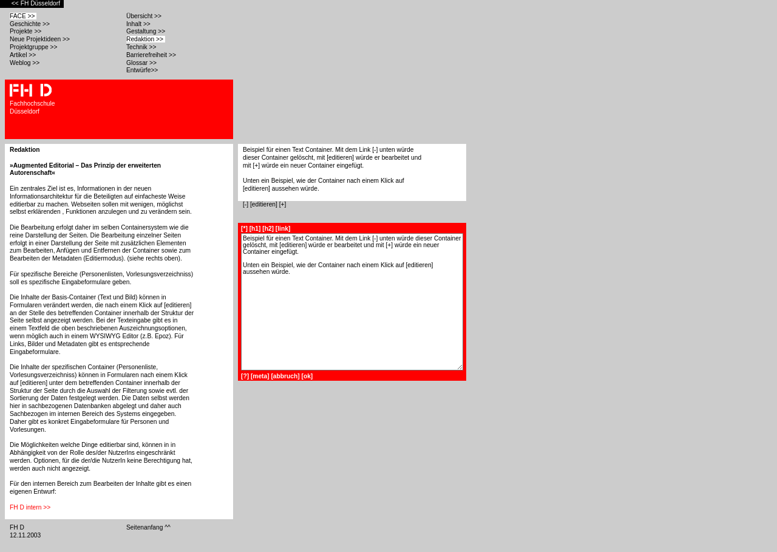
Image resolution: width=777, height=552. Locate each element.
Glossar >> (142, 63)
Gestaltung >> (146, 31)
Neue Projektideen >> (41, 39)
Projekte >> (26, 31)
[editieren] (263, 204)
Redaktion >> (145, 39)
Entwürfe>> (143, 70)
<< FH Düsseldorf (37, 3)
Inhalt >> (139, 24)
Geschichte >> (31, 24)
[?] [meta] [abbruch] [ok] (277, 376)
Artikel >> (24, 55)
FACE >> (23, 16)
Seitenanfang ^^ (149, 527)
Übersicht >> (144, 16)
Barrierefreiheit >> (152, 55)
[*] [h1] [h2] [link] (265, 228)
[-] (245, 204)
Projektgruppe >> (34, 47)
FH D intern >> (31, 507)
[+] (283, 204)
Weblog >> (25, 63)
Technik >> (142, 47)
